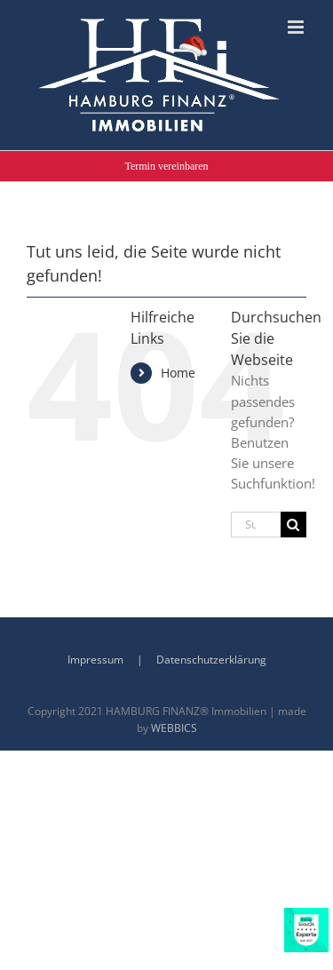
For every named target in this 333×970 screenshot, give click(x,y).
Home (178, 372)
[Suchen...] (256, 524)
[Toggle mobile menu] (297, 27)
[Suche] (293, 524)
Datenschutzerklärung (211, 659)
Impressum (95, 659)
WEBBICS (174, 727)
